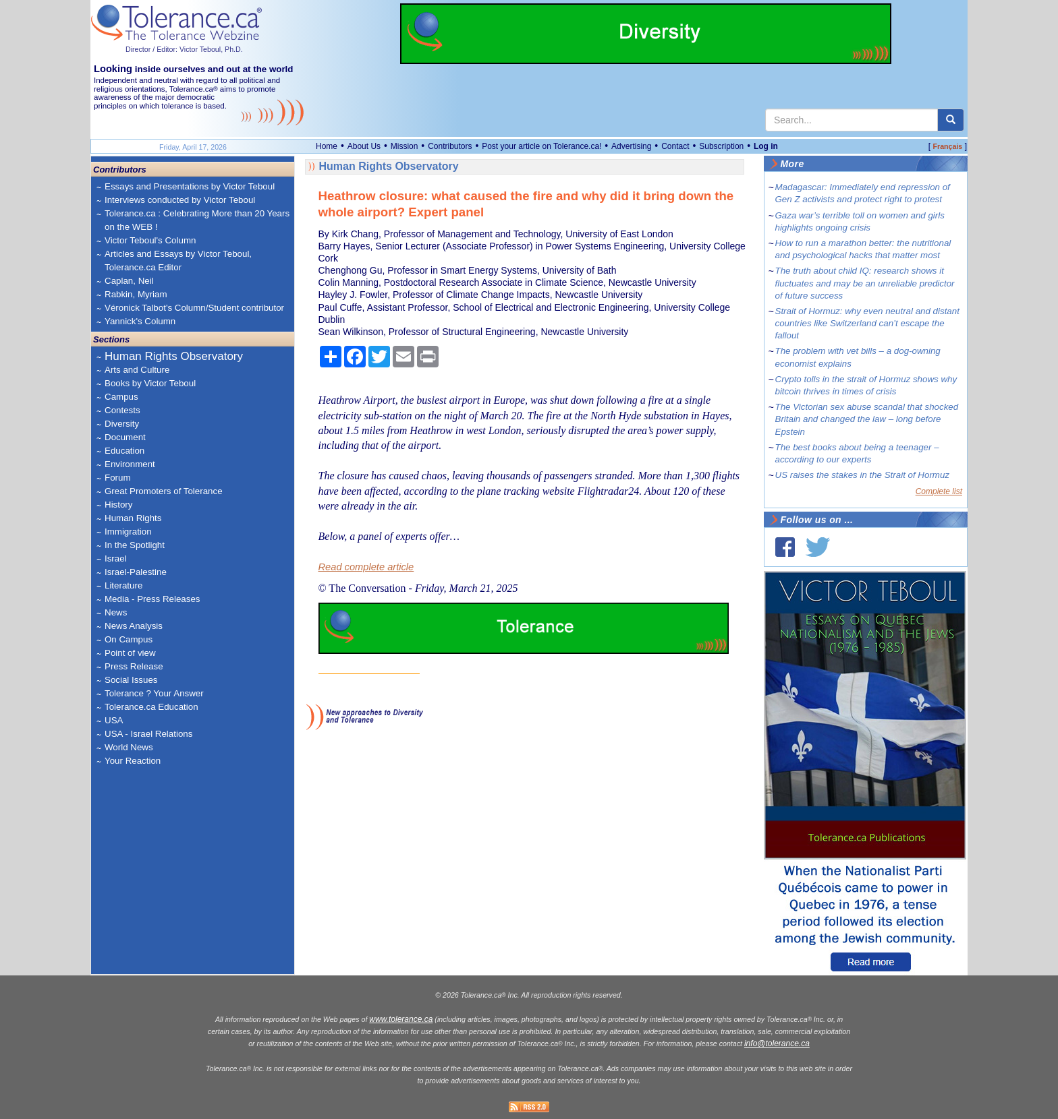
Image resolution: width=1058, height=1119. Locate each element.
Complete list (939, 491)
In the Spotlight (135, 545)
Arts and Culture (137, 370)
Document (125, 437)
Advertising (631, 146)
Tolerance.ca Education (151, 707)
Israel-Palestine (136, 572)
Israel (116, 558)
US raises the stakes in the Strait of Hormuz (862, 475)
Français (947, 146)
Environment (130, 464)
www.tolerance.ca (401, 1019)
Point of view (130, 653)
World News (129, 747)
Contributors (450, 146)
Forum (118, 478)
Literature (123, 585)
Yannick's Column (140, 321)
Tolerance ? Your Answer (154, 693)
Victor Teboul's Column (150, 240)
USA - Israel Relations (148, 734)
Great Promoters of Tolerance (164, 491)
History (118, 505)
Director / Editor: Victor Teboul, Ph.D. (184, 49)
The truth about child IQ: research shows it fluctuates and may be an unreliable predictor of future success (865, 283)
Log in (766, 146)
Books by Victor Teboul (150, 383)
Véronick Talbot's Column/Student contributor (194, 308)
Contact (675, 146)
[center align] (950, 120)
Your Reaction (133, 761)
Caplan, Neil (129, 281)
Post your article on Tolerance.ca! (541, 146)
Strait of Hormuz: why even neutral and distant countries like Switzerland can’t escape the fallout (867, 323)
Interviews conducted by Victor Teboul (180, 200)
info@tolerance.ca (777, 1043)
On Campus (128, 639)
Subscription (721, 146)
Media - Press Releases (152, 599)
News (116, 612)
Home (326, 146)
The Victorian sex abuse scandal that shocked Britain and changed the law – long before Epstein (867, 419)
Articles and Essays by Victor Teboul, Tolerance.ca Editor (178, 260)
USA (114, 720)
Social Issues (131, 680)
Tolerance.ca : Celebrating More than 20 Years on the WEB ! (197, 220)
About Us (364, 146)
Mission (404, 146)
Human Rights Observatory (174, 356)
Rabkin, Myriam (136, 294)
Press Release (134, 666)
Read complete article (366, 567)
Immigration (128, 531)
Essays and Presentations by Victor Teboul (190, 186)
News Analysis (134, 626)
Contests (122, 410)
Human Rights (133, 518)
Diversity (122, 424)
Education (124, 451)
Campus (121, 397)
